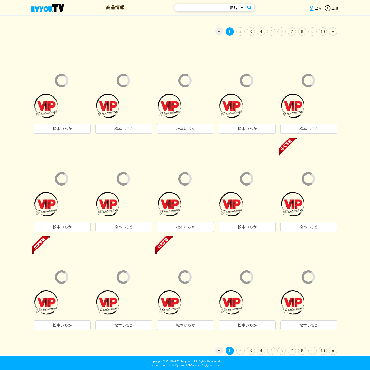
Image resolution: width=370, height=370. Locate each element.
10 (323, 31)
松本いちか (62, 129)
